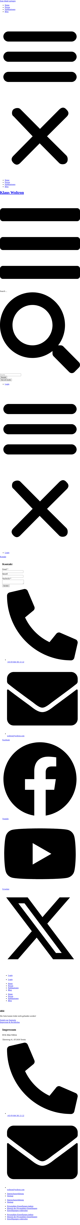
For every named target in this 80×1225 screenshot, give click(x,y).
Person (7, 7)
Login (7, 384)
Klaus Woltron (12, 192)
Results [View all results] (3, 377)
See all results (6, 380)
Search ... (3, 291)
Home (7, 5)
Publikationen (10, 9)
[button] (40, 96)
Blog (6, 12)
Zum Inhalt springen (8, 1)
